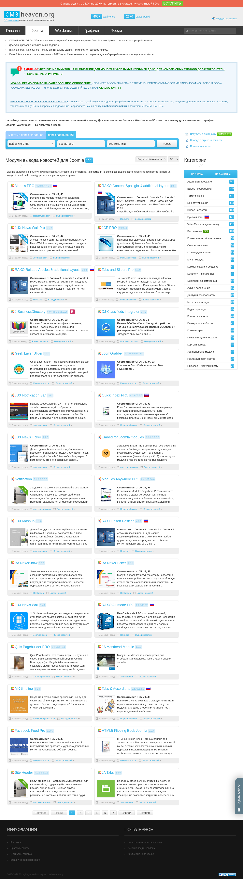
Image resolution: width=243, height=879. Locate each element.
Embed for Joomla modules (123, 437)
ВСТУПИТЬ (172, 3)
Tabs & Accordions (116, 689)
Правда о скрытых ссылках (206, 140)
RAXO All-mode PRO (118, 605)
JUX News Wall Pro (30, 228)
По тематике (223, 173)
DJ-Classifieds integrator (120, 312)
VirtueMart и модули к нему (210, 224)
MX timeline (24, 689)
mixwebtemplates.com (44, 718)
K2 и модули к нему (210, 252)
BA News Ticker (114, 563)
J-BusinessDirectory (30, 312)
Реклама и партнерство (210, 359)
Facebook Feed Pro (30, 731)
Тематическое (210, 196)
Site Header (24, 772)
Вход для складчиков (224, 18)
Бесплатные (210, 231)
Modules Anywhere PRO (120, 479)
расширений (137, 16)
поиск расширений (61, 134)
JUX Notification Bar (30, 395)
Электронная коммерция (210, 281)
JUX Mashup (25, 521)
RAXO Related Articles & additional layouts (47, 270)
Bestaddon (38, 593)
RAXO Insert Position (118, 521)
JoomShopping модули (210, 352)
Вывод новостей (64, 216)
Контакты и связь (210, 316)
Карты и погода (210, 345)
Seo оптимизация (210, 203)
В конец (145, 812)
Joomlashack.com (127, 299)
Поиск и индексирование (210, 337)
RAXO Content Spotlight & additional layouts (136, 186)
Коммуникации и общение (210, 267)
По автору (197, 173)
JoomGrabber (112, 353)
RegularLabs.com (41, 216)
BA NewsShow (26, 563)
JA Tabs (108, 772)
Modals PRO (24, 186)
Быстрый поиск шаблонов (25, 134)
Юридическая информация (25, 860)
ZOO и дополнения (210, 288)
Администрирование (210, 182)
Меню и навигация (210, 302)
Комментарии (210, 330)
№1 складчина (11, 20)
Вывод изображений (210, 189)
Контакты (15, 842)
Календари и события (210, 323)
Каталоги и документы (210, 274)
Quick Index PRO (115, 395)
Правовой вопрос (200, 146)
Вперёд (126, 812)
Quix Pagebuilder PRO (32, 647)
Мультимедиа (210, 259)
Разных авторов (128, 258)
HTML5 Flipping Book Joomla (124, 731)
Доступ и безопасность (210, 295)
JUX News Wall (26, 605)
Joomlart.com (126, 676)
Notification (23, 479)
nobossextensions (129, 467)
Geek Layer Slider (28, 353)
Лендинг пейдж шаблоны (141, 848)
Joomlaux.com (40, 258)
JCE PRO (109, 228)
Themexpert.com (41, 676)
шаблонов (103, 16)
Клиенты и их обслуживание (210, 238)
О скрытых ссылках (21, 854)
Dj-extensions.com (129, 341)
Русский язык (210, 217)
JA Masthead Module (118, 647)
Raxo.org (124, 219)
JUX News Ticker (28, 437)
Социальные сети (210, 245)
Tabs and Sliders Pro (118, 270)
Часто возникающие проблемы (145, 842)
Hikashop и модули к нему (210, 366)
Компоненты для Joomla (141, 854)
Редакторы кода (210, 309)
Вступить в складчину (211, 133)
